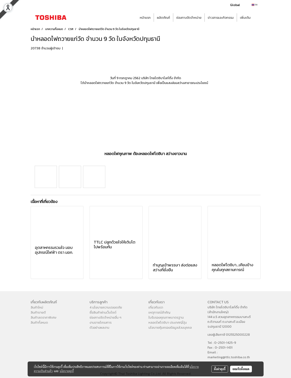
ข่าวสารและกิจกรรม (221, 17)
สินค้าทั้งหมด (39, 322)
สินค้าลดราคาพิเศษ (43, 317)
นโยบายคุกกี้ (67, 371)
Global (235, 4)
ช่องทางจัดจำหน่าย (188, 17)
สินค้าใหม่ (37, 307)
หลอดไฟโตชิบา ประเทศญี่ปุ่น (167, 322)
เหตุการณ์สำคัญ (159, 312)
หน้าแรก (145, 17)
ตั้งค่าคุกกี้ (219, 369)
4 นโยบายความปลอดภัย (106, 307)
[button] (257, 17)
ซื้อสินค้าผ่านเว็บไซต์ (103, 312)
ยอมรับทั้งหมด (241, 369)
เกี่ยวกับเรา (155, 307)
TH (255, 5)
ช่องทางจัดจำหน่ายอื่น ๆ (105, 317)
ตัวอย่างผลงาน (99, 327)
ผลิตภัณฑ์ (163, 17)
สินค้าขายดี (38, 312)
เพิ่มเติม (245, 17)
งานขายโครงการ (101, 322)
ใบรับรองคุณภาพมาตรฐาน (166, 317)
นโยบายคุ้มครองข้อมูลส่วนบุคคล (170, 327)
